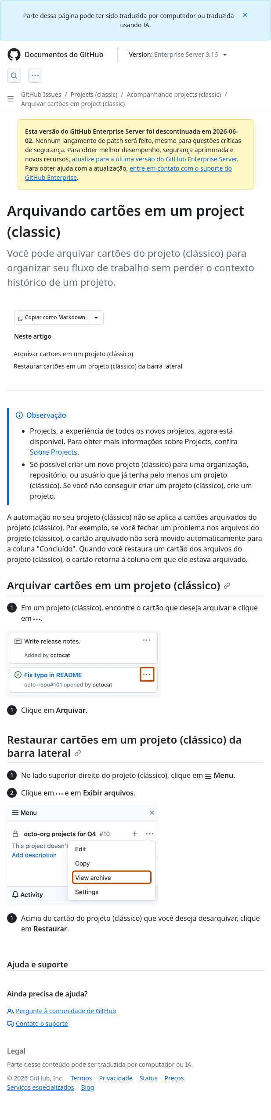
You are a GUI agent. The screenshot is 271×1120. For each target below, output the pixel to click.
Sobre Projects (53, 452)
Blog (87, 1087)
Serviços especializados (40, 1087)
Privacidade (116, 1078)
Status (149, 1078)
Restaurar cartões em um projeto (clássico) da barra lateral (124, 746)
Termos (81, 1078)
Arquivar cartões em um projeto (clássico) (119, 585)
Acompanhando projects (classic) (173, 94)
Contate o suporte (37, 1023)
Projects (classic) (94, 94)
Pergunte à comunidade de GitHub (61, 1011)
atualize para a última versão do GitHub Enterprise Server (154, 159)
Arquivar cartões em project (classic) (73, 103)
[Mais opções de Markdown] (96, 317)
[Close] (246, 14)
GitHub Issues (41, 94)
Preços (174, 1078)
